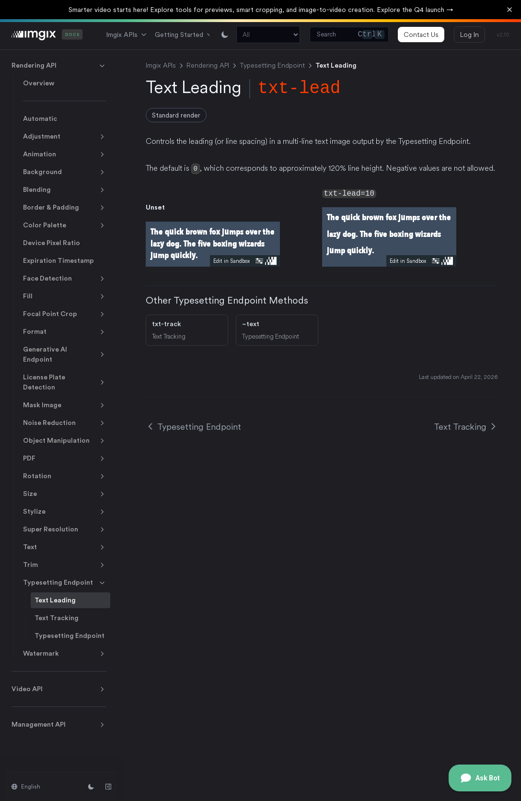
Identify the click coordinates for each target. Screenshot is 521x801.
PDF (64, 458)
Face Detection (64, 278)
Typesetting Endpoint (64, 582)
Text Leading (55, 600)
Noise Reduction (64, 423)
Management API (59, 724)
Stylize (64, 511)
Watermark (64, 653)
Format (64, 332)
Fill (64, 296)
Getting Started (184, 34)
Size (64, 494)
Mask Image (64, 405)
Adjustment (64, 136)
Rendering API (59, 65)
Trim (64, 565)
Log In (469, 34)
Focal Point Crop (64, 314)
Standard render (176, 115)
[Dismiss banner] (509, 9)
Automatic (40, 118)
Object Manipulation (64, 440)
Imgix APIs (126, 34)
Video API (59, 689)
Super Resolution (64, 529)
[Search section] (268, 34)
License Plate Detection (64, 382)
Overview (39, 83)
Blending (64, 190)
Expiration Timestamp (58, 260)
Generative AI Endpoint (64, 354)
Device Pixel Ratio (51, 243)
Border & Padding (64, 207)
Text (64, 547)
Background (64, 172)
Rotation (64, 476)
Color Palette (64, 225)
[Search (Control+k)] (349, 34)
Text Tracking (57, 618)
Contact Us (421, 34)
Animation (64, 154)
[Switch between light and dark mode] (224, 34)
